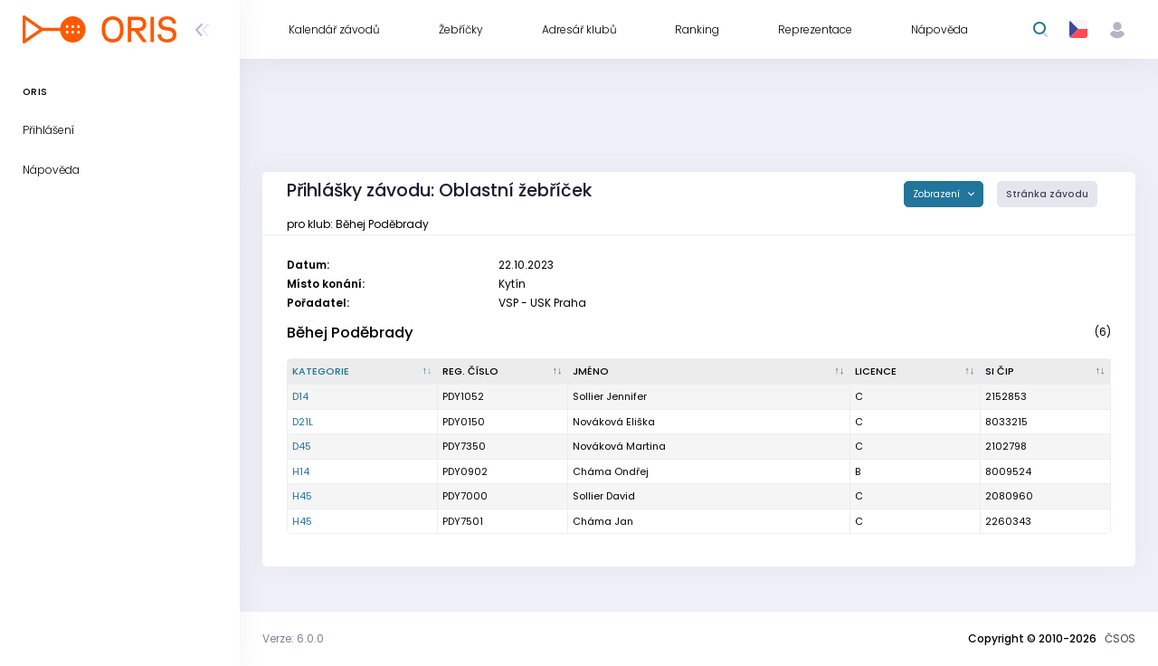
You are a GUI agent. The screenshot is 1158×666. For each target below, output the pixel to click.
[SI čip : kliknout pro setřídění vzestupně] (1046, 372)
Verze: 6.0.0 (293, 638)
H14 (300, 471)
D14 (300, 396)
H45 (302, 496)
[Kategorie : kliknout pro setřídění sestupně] (363, 372)
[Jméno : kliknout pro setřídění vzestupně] (709, 372)
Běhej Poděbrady (350, 332)
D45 (301, 446)
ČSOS (1120, 638)
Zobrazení (938, 194)
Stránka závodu (1047, 194)
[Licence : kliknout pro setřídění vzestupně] (915, 372)
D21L (302, 421)
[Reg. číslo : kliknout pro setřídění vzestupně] (503, 372)
